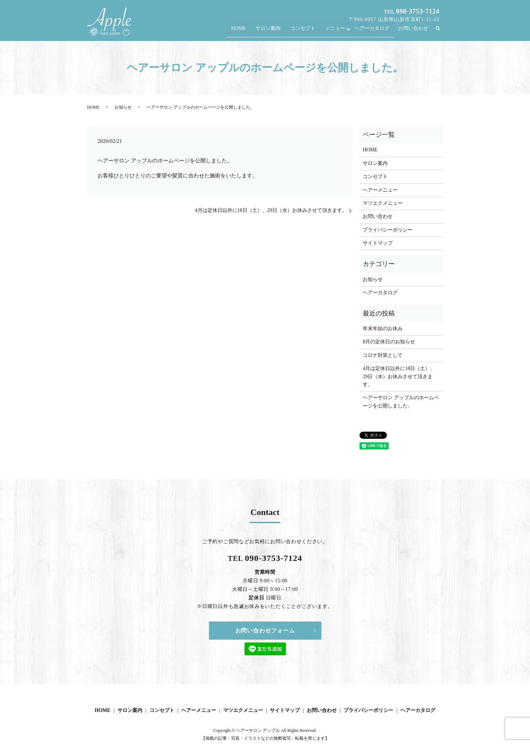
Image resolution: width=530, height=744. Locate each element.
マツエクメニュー (383, 203)
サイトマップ (378, 243)
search (441, 32)
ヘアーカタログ (373, 31)
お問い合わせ (413, 31)
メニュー (338, 31)
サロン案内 (274, 31)
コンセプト (307, 31)
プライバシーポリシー (388, 230)
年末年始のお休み (383, 328)
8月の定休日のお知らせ (389, 341)
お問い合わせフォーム (265, 631)
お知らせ (123, 107)
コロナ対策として (383, 355)
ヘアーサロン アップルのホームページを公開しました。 (401, 401)
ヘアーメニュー (380, 190)
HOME (246, 31)
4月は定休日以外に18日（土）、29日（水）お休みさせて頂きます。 (271, 210)
